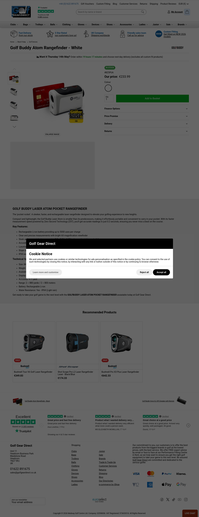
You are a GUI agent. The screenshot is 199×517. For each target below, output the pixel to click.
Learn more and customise (45, 272)
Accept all (161, 272)
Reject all (144, 272)
